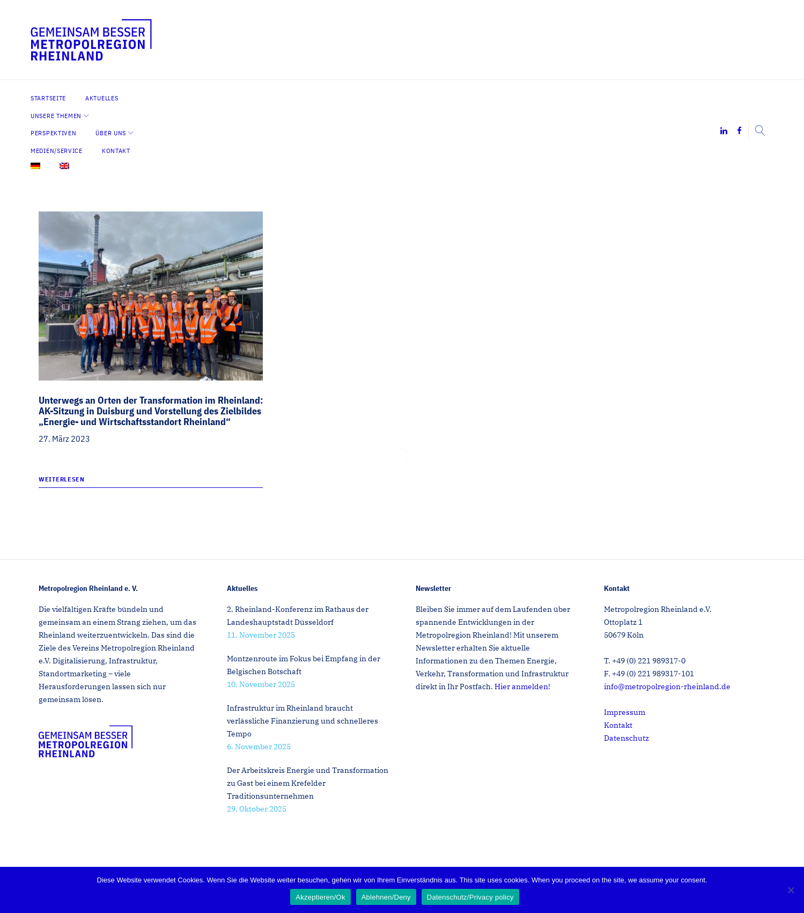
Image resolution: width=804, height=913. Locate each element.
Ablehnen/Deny (386, 897)
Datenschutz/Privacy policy (470, 897)
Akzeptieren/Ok (320, 897)
